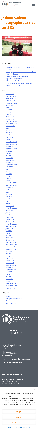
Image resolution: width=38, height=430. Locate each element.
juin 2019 (9, 231)
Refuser (19, 417)
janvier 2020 (10, 222)
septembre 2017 (12, 270)
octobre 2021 (10, 187)
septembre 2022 (12, 165)
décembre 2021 (11, 183)
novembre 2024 (11, 123)
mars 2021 (9, 201)
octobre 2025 (10, 101)
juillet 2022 (9, 169)
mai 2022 (9, 174)
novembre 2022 (11, 160)
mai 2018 (9, 254)
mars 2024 (9, 137)
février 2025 (10, 117)
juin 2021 (9, 194)
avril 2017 (9, 276)
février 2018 (10, 261)
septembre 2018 (12, 249)
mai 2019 (9, 233)
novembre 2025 (11, 98)
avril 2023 (9, 155)
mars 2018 (9, 258)
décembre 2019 (11, 224)
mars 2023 (9, 158)
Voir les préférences (19, 423)
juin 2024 (9, 130)
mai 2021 (9, 197)
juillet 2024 (9, 128)
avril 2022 (9, 176)
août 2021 (9, 190)
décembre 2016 (11, 283)
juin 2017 (9, 272)
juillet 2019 (9, 229)
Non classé (9, 301)
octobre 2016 (10, 288)
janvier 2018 (10, 263)
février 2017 (10, 281)
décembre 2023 (11, 142)
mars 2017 (9, 279)
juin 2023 (9, 151)
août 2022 (9, 167)
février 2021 (10, 203)
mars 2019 (9, 238)
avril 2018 (9, 256)
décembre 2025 (11, 96)
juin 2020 (9, 212)
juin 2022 (9, 171)
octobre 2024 (10, 126)
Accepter (19, 412)
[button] (35, 389)
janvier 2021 (10, 206)
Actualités (9, 296)
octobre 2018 (10, 247)
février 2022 (10, 181)
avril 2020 (9, 215)
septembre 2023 (12, 149)
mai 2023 (9, 153)
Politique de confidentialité (12, 362)
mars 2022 (9, 178)
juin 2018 (9, 251)
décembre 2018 (11, 242)
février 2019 (10, 240)
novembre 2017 (11, 265)
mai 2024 (9, 133)
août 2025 (9, 105)
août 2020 (9, 210)
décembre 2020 (11, 208)
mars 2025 (9, 114)
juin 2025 (9, 110)
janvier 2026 (10, 94)
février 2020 (10, 219)
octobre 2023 (10, 146)
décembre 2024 (11, 121)
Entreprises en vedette (14, 299)
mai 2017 (9, 274)
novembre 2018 (11, 244)
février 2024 (10, 139)
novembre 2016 (11, 286)
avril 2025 (9, 112)
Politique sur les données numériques (19, 427)
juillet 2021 (9, 192)
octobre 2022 (10, 162)
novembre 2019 (11, 226)
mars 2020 (9, 217)
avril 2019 (9, 235)
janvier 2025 (10, 119)
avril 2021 (9, 199)
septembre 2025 (12, 103)
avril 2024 (9, 135)
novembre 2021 (11, 185)
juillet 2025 (9, 107)
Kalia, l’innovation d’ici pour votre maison (20, 81)
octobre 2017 (10, 267)
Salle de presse (11, 303)
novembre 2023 (11, 144)
